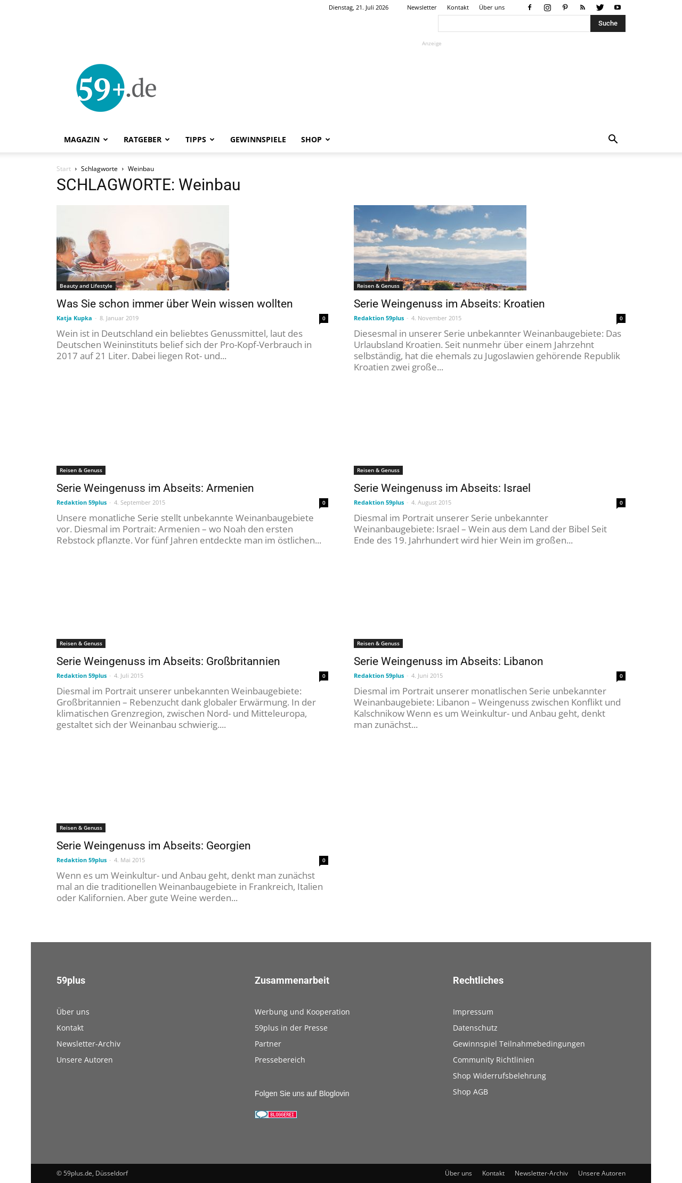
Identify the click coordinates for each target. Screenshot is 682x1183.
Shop (315, 139)
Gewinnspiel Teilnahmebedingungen (519, 1044)
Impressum (473, 1012)
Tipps (200, 139)
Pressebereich (280, 1060)
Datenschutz (475, 1028)
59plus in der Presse (291, 1028)
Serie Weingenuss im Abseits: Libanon (448, 661)
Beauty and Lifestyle (86, 285)
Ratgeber (147, 139)
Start (63, 168)
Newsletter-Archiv (88, 1044)
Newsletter (422, 7)
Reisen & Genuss (378, 285)
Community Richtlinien (493, 1060)
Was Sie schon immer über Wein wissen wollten (174, 303)
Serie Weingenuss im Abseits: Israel (442, 488)
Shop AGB (470, 1092)
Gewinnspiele (258, 139)
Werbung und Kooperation (302, 1012)
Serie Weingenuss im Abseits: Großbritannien (168, 661)
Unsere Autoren (84, 1060)
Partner (268, 1044)
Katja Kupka (74, 318)
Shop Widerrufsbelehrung (499, 1076)
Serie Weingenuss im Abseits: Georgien (153, 845)
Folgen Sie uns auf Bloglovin (302, 1093)
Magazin (86, 139)
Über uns (492, 7)
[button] (613, 140)
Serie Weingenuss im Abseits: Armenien (155, 488)
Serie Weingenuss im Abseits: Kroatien (449, 303)
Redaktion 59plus (379, 318)
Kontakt (458, 7)
